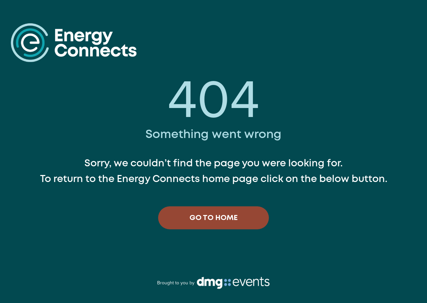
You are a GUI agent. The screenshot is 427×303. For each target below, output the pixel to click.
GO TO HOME (213, 218)
